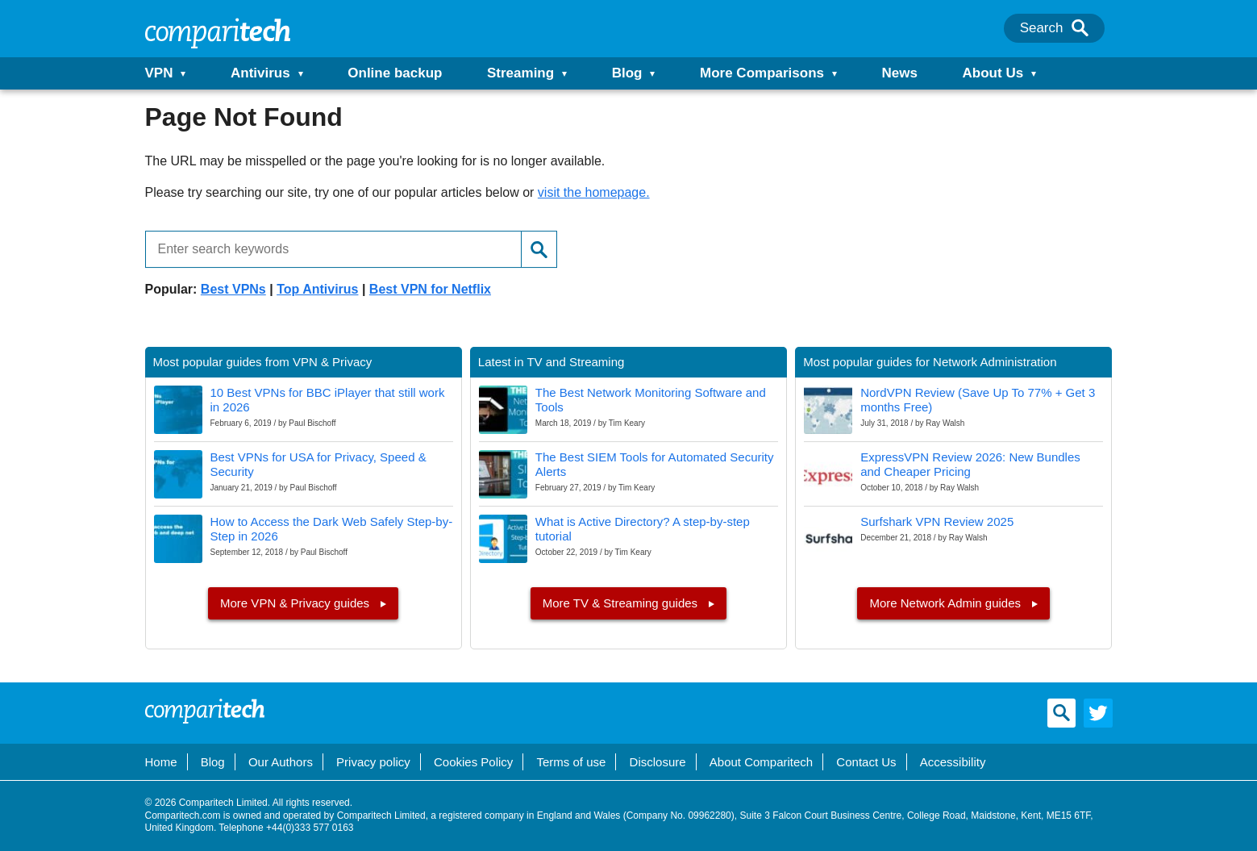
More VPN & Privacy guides (296, 603)
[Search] (1080, 28)
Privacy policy (373, 762)
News (900, 73)
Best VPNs (233, 289)
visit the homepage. (594, 192)
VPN (159, 73)
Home (161, 762)
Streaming (520, 73)
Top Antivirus (317, 289)
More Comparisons (762, 73)
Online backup (395, 73)
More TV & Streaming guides (622, 603)
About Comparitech (761, 762)
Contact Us (866, 762)
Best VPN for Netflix (430, 289)
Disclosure (658, 762)
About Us (993, 73)
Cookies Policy (473, 762)
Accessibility (953, 762)
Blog (627, 73)
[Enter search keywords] (327, 249)
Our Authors (280, 762)
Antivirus (260, 73)
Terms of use (571, 762)
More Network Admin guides (946, 603)
